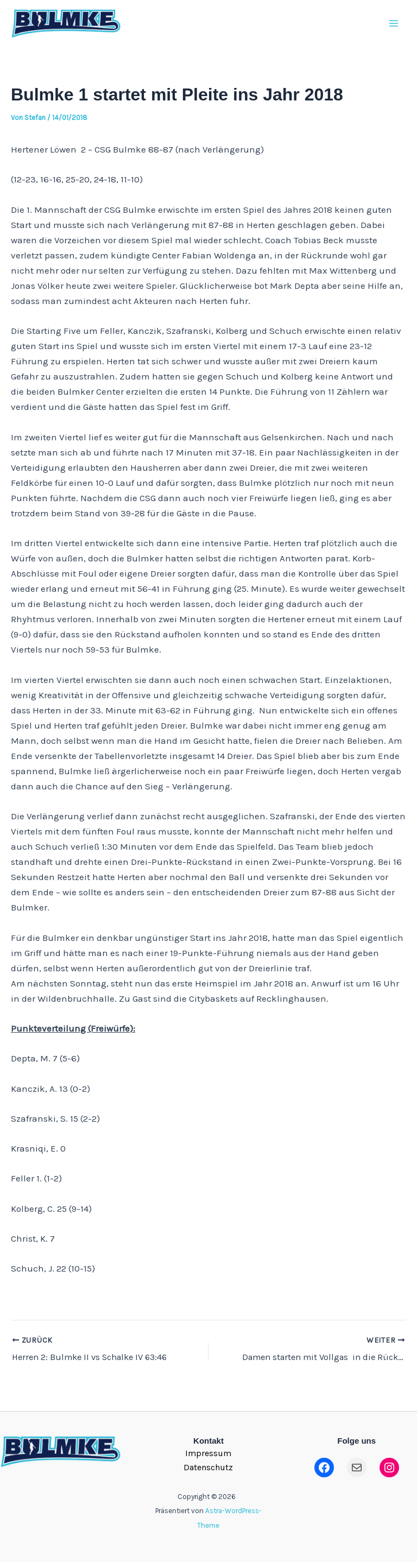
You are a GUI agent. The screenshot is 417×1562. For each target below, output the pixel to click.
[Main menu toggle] (394, 26)
